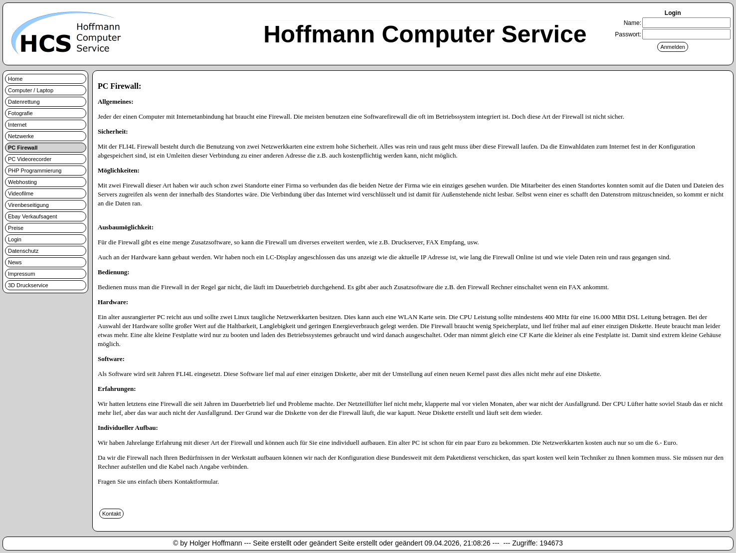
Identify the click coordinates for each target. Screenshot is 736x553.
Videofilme (20, 193)
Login (14, 239)
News (15, 262)
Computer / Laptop (30, 90)
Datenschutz (23, 251)
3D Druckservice (28, 285)
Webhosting (22, 182)
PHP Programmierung (34, 171)
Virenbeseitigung (28, 205)
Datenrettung (24, 102)
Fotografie (20, 113)
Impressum (21, 274)
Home (15, 79)
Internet (17, 125)
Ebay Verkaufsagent (32, 216)
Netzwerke (21, 136)
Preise (15, 228)
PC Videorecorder (29, 159)
